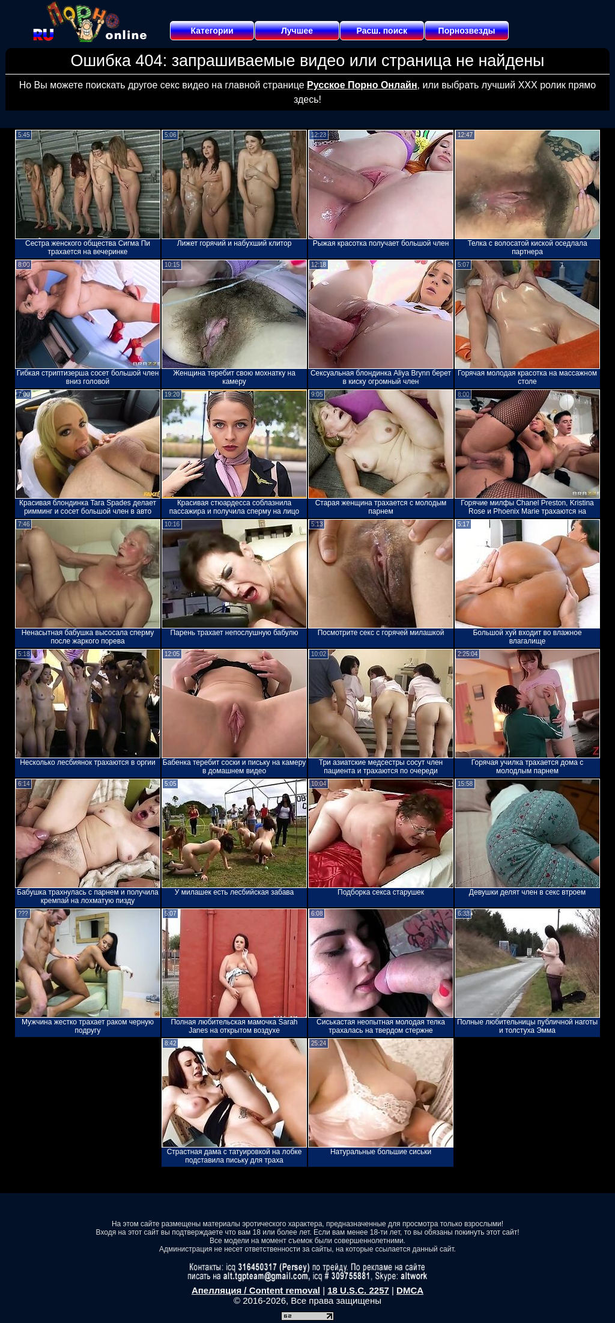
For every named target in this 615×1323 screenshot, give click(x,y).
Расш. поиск (381, 30)
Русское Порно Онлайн (362, 85)
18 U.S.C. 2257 (358, 1290)
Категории (212, 30)
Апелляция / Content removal (256, 1290)
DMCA (409, 1290)
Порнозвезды (466, 30)
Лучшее (297, 30)
